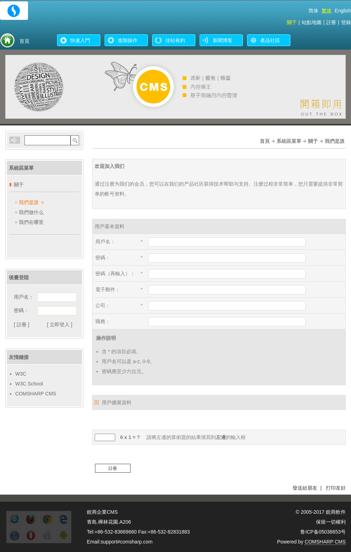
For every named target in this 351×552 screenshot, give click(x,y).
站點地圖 (312, 22)
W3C (20, 374)
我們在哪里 (31, 222)
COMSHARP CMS (35, 393)
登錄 (346, 22)
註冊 (331, 22)
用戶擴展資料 (117, 402)
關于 (292, 22)
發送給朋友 (304, 488)
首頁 (265, 141)
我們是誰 (29, 202)
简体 (313, 10)
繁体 (327, 10)
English (343, 10)
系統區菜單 (289, 141)
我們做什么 (31, 212)
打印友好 (336, 488)
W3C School (29, 384)
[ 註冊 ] (21, 324)
